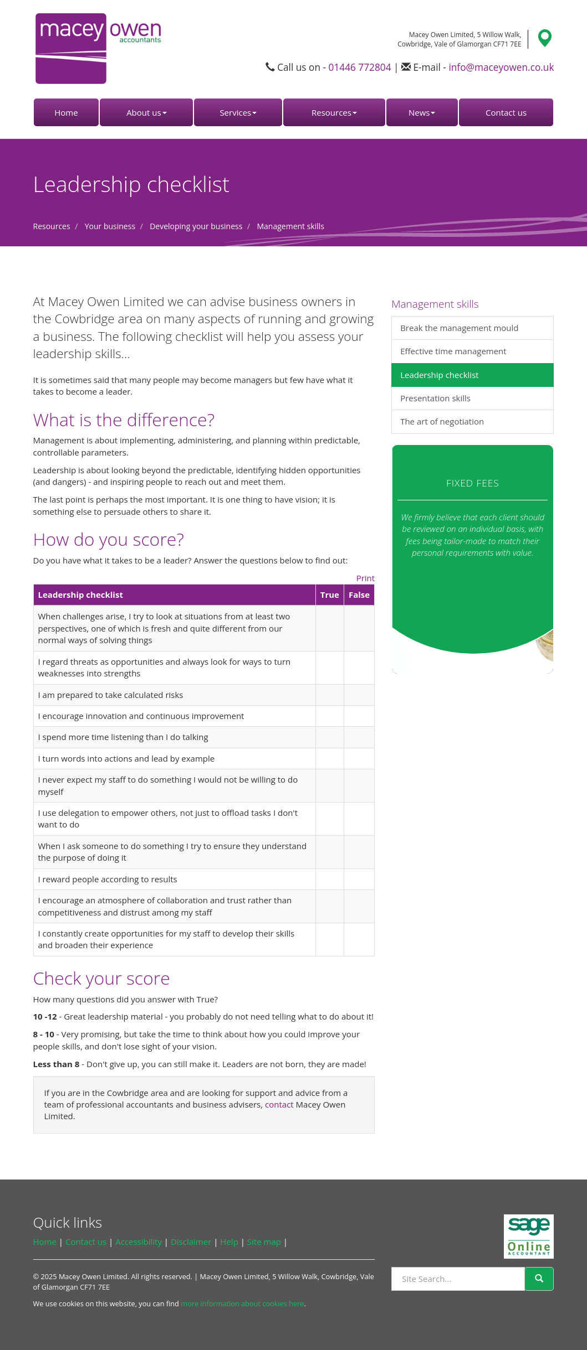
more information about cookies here (242, 1303)
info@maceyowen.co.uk (501, 67)
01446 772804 (360, 67)
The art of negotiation (442, 421)
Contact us (506, 112)
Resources (334, 112)
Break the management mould (459, 327)
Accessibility (138, 1241)
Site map (264, 1241)
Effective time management (453, 350)
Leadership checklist (439, 374)
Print (365, 577)
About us (146, 112)
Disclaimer (191, 1241)
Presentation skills (435, 398)
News (422, 112)
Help (229, 1241)
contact (279, 1104)
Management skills (290, 226)
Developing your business (196, 226)
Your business (110, 226)
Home (66, 112)
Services (238, 112)
